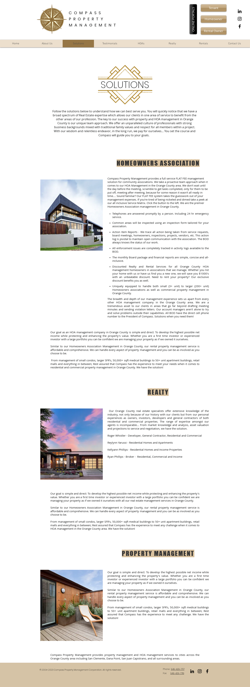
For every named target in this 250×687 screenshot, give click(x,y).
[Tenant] (213, 8)
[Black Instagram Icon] (239, 18)
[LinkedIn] (239, 11)
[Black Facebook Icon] (239, 26)
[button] (193, 19)
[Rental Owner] (213, 31)
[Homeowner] (213, 19)
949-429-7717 (177, 669)
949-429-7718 (177, 673)
